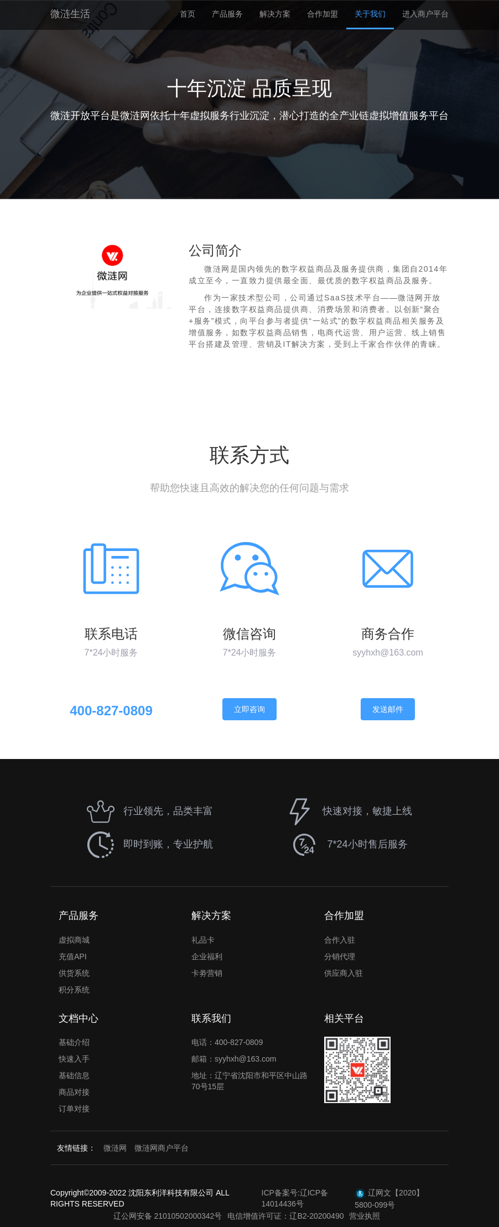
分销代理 (339, 956)
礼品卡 (203, 939)
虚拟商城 (74, 939)
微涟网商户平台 (161, 1147)
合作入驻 (339, 939)
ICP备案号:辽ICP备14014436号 (295, 1198)
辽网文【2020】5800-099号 (389, 1198)
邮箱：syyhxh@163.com (233, 1058)
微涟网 (115, 1147)
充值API (73, 956)
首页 (187, 13)
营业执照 (364, 1216)
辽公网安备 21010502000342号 (167, 1216)
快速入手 (74, 1058)
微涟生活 (70, 13)
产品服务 (227, 13)
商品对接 (74, 1092)
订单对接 (74, 1108)
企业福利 (206, 956)
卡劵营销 (206, 973)
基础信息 (74, 1075)
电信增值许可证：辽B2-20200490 (285, 1216)
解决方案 (274, 13)
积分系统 (74, 989)
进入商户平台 (425, 13)
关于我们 (370, 13)
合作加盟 (322, 13)
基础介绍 (74, 1042)
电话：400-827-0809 (227, 1042)
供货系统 (74, 973)
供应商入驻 (343, 973)
